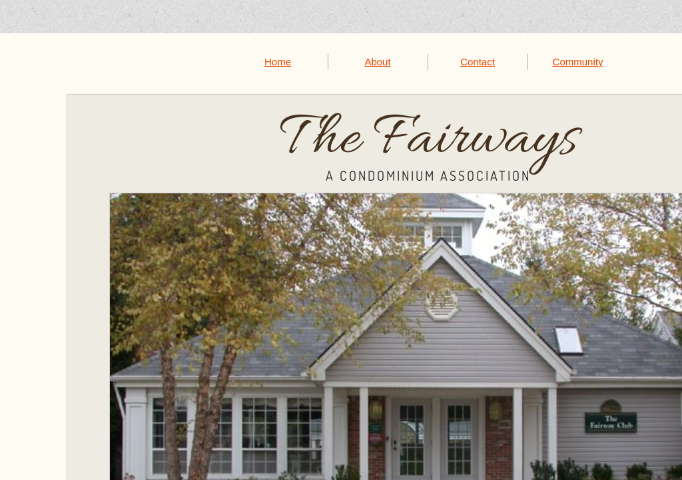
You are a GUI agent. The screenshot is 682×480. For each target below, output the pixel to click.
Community (578, 61)
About (377, 61)
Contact (477, 61)
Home (277, 61)
